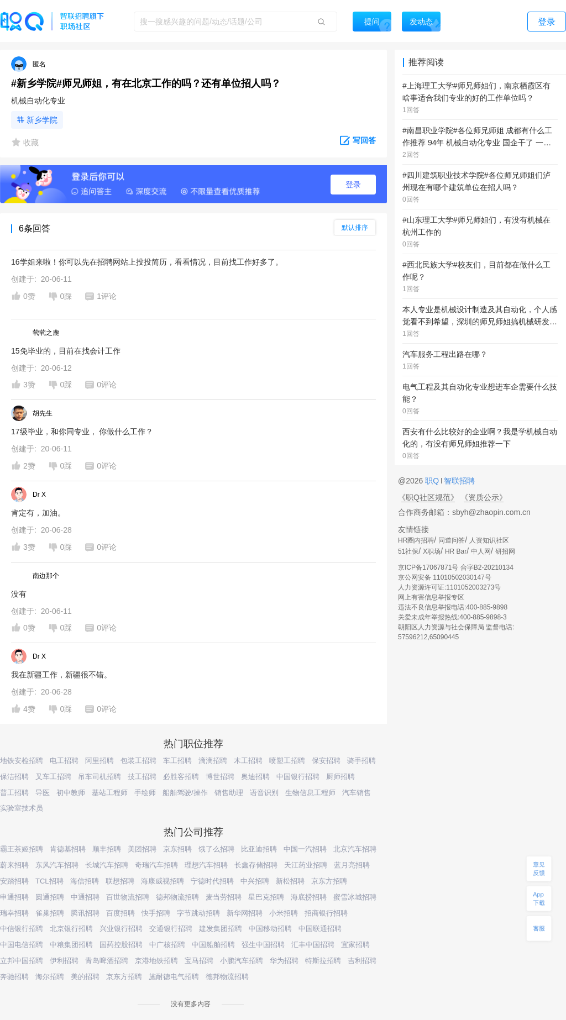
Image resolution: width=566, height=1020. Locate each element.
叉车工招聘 (53, 776)
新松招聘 (290, 881)
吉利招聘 (362, 960)
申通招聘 (14, 897)
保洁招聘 (14, 776)
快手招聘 (156, 913)
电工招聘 (64, 760)
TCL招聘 (49, 881)
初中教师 (70, 792)
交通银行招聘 (170, 928)
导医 (42, 792)
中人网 (481, 551)
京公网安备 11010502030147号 (444, 577)
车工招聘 (177, 760)
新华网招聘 (245, 913)
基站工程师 (110, 792)
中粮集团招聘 (71, 944)
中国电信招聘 (21, 944)
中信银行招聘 (21, 928)
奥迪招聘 (255, 776)
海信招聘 (84, 881)
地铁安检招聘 (21, 760)
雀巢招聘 (49, 913)
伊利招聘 (64, 960)
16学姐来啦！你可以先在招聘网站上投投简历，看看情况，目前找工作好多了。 (147, 261)
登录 (353, 184)
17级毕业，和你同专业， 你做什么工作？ (82, 431)
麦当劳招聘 (224, 897)
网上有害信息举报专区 (431, 597)
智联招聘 (458, 480)
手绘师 (145, 792)
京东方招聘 (329, 881)
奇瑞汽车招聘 (156, 865)
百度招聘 (120, 913)
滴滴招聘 (212, 760)
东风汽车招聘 (56, 865)
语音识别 (264, 792)
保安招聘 (326, 760)
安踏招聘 (14, 881)
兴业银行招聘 (121, 928)
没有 (19, 594)
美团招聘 (142, 849)
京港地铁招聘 (156, 960)
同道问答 (451, 540)
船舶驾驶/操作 (185, 792)
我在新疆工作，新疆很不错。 (61, 674)
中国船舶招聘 (213, 944)
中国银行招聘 (297, 776)
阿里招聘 (99, 760)
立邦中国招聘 (21, 960)
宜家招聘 (355, 944)
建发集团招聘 (220, 928)
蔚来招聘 (14, 865)
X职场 (432, 551)
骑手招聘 (361, 760)
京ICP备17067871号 (428, 567)
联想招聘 (120, 881)
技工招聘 (142, 776)
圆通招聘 (49, 897)
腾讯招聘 (85, 913)
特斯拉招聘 (323, 960)
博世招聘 (220, 776)
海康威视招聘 (162, 881)
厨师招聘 (340, 776)
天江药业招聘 (305, 865)
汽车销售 (356, 792)
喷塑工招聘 (287, 760)
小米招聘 (283, 913)
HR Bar (456, 551)
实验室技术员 (21, 808)
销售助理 (228, 792)
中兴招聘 (254, 881)
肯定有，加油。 (38, 512)
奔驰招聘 (14, 976)
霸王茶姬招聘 (21, 849)
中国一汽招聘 (305, 849)
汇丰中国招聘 (312, 944)
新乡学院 (42, 119)
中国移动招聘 (270, 928)
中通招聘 (85, 897)
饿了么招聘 (216, 849)
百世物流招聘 (127, 897)
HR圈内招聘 (416, 540)
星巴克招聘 (266, 897)
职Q (433, 480)
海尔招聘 (49, 976)
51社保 (408, 551)
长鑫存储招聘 (255, 865)
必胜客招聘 (181, 776)
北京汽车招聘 (354, 849)
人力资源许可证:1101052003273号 (449, 587)
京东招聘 (177, 849)
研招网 (505, 551)
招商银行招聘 (326, 913)
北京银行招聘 (71, 928)
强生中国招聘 (263, 944)
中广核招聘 (167, 944)
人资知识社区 (489, 540)
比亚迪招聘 (259, 849)
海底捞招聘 (309, 897)
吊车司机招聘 (99, 776)
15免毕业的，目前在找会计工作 (65, 350)
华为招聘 (284, 960)
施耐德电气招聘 (174, 976)
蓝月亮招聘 (352, 865)
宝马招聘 (199, 960)
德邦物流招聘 (177, 897)
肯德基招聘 (68, 849)
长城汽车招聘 (106, 865)
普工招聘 (14, 792)
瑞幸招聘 (14, 913)
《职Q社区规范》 (428, 497)
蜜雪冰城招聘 (354, 897)
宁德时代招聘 (212, 881)
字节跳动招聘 (198, 913)
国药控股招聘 (121, 944)
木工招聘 (248, 760)
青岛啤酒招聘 (106, 960)
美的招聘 (85, 976)
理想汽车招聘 (206, 865)
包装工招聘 (138, 760)
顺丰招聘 (106, 849)
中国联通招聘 (320, 928)
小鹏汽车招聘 (241, 960)
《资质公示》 (483, 497)
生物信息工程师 (310, 792)
